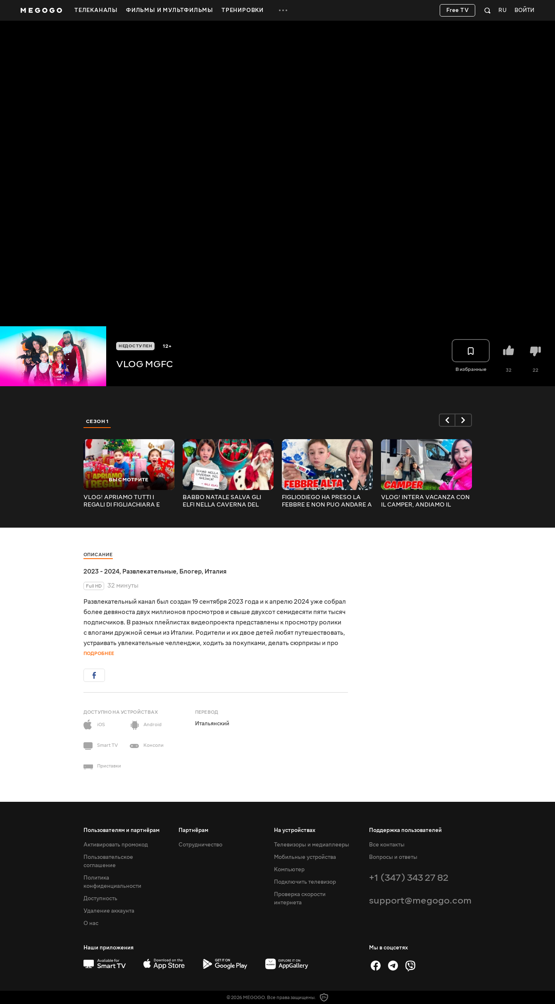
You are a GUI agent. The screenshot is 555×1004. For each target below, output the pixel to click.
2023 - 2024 (101, 571)
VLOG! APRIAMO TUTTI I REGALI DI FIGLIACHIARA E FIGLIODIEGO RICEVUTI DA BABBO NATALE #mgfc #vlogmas (122, 501)
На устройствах (294, 830)
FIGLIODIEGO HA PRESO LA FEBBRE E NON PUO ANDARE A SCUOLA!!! (327, 501)
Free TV (457, 10)
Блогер (190, 571)
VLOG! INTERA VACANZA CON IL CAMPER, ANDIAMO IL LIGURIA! (425, 501)
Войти (524, 10)
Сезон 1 (97, 421)
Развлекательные (149, 571)
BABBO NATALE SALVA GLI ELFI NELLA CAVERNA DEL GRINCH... (222, 501)
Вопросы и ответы (393, 857)
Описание (98, 555)
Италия (215, 571)
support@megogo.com (420, 900)
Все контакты (387, 845)
